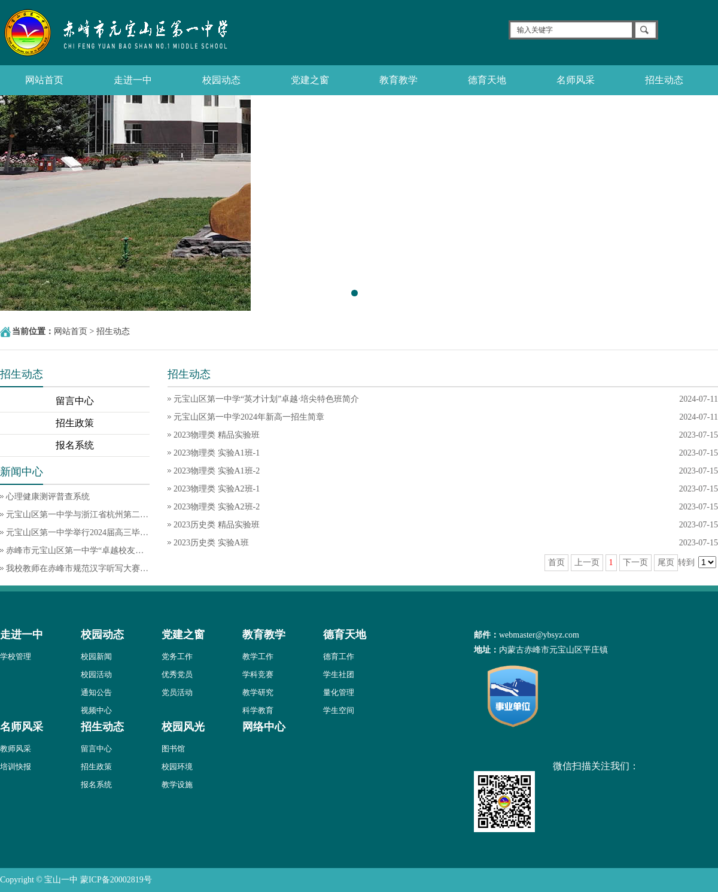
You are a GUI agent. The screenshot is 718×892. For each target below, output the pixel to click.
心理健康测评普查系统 (48, 496)
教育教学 (398, 80)
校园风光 (183, 727)
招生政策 (75, 423)
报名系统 (75, 445)
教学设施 (177, 784)
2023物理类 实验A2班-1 (217, 488)
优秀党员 (177, 674)
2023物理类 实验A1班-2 (217, 470)
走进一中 (133, 80)
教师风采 (15, 748)
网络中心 (263, 727)
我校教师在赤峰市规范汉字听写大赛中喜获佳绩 (78, 568)
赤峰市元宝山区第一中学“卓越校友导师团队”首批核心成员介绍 (78, 550)
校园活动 (96, 674)
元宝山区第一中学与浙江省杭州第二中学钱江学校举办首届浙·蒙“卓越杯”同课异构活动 (78, 514)
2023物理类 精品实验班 (217, 434)
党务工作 (177, 656)
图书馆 (173, 748)
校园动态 (221, 80)
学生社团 (338, 674)
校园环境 (177, 766)
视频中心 (96, 710)
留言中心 (75, 401)
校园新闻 (96, 656)
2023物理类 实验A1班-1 (217, 452)
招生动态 (664, 80)
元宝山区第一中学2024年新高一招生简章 (249, 416)
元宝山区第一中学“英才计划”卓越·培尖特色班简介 (266, 399)
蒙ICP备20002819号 (116, 879)
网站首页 (44, 80)
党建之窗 (310, 80)
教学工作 (257, 656)
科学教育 (257, 710)
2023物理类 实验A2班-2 (217, 506)
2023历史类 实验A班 (211, 542)
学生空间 (338, 710)
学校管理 (15, 656)
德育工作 (338, 656)
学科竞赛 (257, 674)
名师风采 (575, 80)
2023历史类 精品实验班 (217, 524)
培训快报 (15, 766)
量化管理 (338, 692)
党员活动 (177, 692)
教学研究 (257, 692)
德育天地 (487, 80)
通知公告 (96, 692)
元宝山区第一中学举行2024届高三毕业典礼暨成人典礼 (78, 532)
